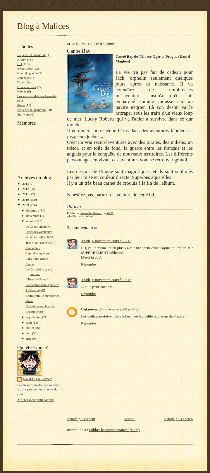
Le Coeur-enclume (37, 226)
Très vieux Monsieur (39, 242)
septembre (33, 317)
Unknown (89, 309)
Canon (29, 264)
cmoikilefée (25, 68)
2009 (26, 205)
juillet (30, 327)
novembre (33, 215)
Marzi (29, 301)
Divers (21, 82)
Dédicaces (24, 77)
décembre (33, 210)
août (29, 322)
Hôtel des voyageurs (38, 231)
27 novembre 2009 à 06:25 (119, 309)
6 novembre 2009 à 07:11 (111, 241)
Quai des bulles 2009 (39, 237)
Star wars (23, 114)
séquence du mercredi (31, 109)
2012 (26, 189)
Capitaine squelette (37, 253)
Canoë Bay (32, 248)
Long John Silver (36, 258)
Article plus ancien (178, 419)
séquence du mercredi (31, 55)
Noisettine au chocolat (40, 306)
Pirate (21, 105)
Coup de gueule (27, 73)
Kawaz (21, 91)
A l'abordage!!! (35, 290)
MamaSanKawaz (37, 379)
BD (19, 64)
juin (29, 333)
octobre (31, 221)
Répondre (88, 264)
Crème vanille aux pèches (42, 295)
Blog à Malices (43, 26)
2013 (26, 183)
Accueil (129, 419)
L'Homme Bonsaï (37, 279)
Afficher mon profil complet (35, 400)
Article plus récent (81, 419)
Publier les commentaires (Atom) (114, 429)
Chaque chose (34, 311)
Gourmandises (26, 87)
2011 (26, 194)
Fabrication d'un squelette (42, 285)
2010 (26, 199)
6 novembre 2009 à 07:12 (111, 279)
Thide (86, 241)
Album (21, 59)
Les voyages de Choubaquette (36, 96)
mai (29, 338)
